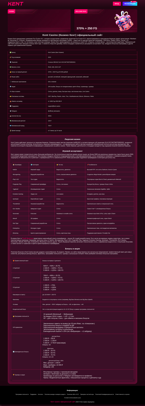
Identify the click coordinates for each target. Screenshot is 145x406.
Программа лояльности (22, 394)
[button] (72, 405)
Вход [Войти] (117, 4)
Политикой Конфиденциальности (104, 394)
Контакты (40, 394)
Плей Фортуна (27, 238)
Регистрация (129, 4)
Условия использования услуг (72, 397)
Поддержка (33, 394)
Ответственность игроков (122, 394)
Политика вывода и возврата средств (55, 394)
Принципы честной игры (87, 394)
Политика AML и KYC (73, 394)
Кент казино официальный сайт (63, 402)
